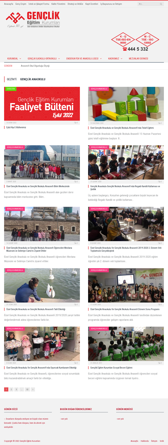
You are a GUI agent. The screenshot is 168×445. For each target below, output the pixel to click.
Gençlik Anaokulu (99, 89)
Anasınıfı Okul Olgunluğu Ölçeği (35, 66)
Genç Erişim (20, 4)
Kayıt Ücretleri (91, 4)
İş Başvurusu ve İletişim (111, 4)
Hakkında (145, 441)
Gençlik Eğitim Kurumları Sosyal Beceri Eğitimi (111, 367)
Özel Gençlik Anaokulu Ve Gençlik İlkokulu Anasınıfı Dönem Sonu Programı (124, 309)
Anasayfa (8, 4)
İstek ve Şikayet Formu (39, 4)
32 (27, 389)
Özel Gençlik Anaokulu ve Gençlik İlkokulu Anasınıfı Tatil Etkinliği (35, 309)
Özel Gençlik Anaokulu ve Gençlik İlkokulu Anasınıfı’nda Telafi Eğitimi (122, 128)
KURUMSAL (12, 58)
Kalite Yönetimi (58, 4)
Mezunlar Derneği (138, 58)
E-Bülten (11, 89)
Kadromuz (113, 58)
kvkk (162, 441)
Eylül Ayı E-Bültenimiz (16, 127)
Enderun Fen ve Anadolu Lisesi (82, 58)
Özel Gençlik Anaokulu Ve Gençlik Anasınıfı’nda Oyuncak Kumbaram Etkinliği (41, 367)
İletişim (154, 441)
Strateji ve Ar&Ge (75, 4)
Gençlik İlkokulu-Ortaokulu (42, 58)
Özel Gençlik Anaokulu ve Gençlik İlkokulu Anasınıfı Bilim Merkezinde (38, 186)
